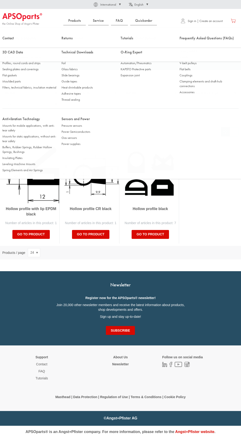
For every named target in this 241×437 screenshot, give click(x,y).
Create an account (211, 21)
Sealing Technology (29, 46)
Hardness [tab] (130, 93)
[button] (107, 4)
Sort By (7, 131)
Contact (41, 364)
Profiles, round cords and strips (67, 46)
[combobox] (120, 34)
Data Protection (85, 397)
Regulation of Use (114, 397)
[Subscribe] (120, 330)
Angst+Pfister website (195, 432)
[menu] (111, 20)
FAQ (41, 371)
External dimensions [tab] (77, 93)
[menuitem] (74, 20)
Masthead (63, 397)
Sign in (188, 21)
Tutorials (42, 378)
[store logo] (22, 19)
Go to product (31, 234)
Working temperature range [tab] (201, 93)
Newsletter (120, 364)
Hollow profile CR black (91, 209)
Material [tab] (10, 93)
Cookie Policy (175, 397)
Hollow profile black (150, 209)
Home (6, 46)
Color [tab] (8, 104)
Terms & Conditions (146, 397)
